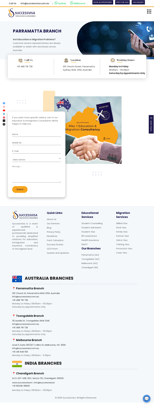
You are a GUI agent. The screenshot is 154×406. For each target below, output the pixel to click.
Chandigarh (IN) (89, 271)
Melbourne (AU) (89, 267)
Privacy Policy (54, 235)
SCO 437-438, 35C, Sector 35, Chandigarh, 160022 (38, 381)
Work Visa (121, 231)
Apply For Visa (122, 2)
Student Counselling (92, 227)
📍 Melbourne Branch (27, 343)
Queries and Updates (58, 256)
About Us (51, 223)
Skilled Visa (121, 227)
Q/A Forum (52, 252)
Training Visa (122, 248)
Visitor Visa (121, 243)
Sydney (61, 3)
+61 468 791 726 (25, 66)
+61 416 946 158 (20, 355)
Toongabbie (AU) (90, 262)
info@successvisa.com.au (35, 3)
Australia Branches (49, 282)
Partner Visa (122, 239)
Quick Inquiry (151, 124)
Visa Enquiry (138, 2)
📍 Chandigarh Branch (28, 377)
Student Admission (91, 231)
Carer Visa (121, 256)
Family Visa (121, 235)
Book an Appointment (102, 2)
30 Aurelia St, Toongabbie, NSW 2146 (30, 324)
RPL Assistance (89, 239)
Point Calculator (55, 244)
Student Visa (88, 235)
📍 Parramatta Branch (28, 292)
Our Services (53, 227)
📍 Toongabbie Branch (28, 319)
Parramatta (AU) (90, 258)
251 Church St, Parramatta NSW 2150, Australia (36, 296)
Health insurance (90, 243)
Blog (49, 231)
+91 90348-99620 (21, 389)
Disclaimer (52, 239)
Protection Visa (124, 252)
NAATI (84, 248)
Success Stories (55, 248)
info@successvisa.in (44, 385)
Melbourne (77, 3)
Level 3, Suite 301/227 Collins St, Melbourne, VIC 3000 (39, 348)
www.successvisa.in (22, 385)
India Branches (43, 367)
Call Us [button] (12, 3)
